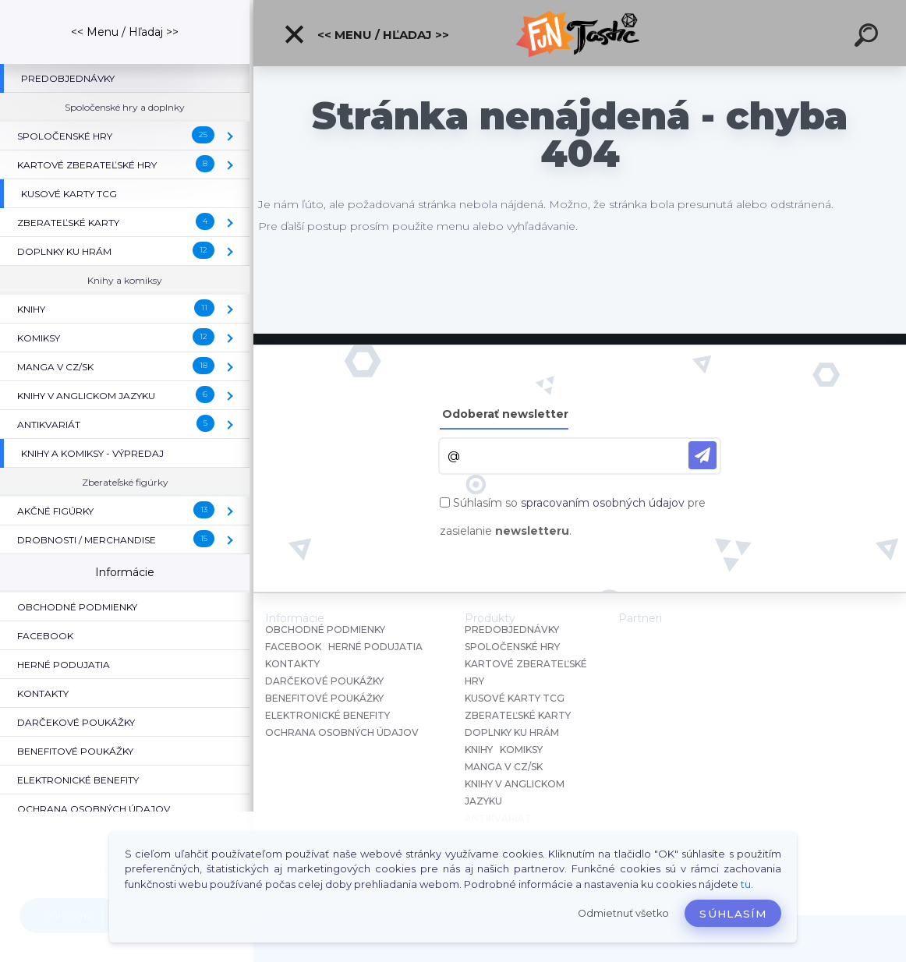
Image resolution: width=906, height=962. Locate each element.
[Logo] (579, 33)
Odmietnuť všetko (623, 913)
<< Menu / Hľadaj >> (366, 34)
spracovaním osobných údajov (603, 503)
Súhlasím (732, 913)
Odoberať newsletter (505, 414)
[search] (869, 37)
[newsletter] (702, 455)
